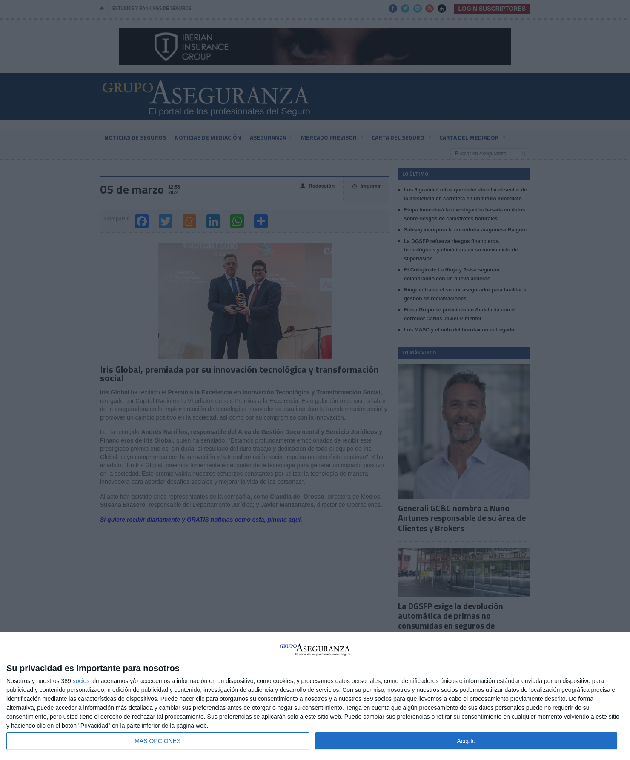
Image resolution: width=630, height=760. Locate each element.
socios (81, 681)
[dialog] (315, 696)
